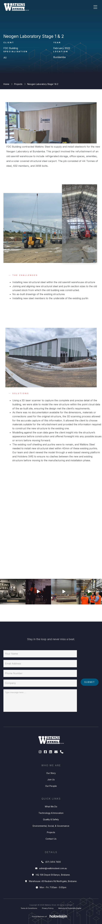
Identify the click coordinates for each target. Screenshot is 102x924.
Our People (51, 793)
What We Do (51, 814)
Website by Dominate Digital (69, 908)
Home (6, 84)
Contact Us (51, 846)
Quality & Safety (51, 827)
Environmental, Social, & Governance (51, 833)
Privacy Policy (47, 908)
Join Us (51, 787)
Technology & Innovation (51, 820)
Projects (18, 84)
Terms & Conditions (29, 908)
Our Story (51, 780)
